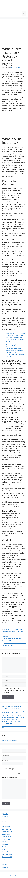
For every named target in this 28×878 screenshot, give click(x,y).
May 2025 (5, 816)
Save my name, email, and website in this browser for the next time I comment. (14, 690)
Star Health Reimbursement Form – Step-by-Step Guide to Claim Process (14, 345)
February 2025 (6, 824)
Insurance (7, 627)
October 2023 (6, 859)
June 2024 (5, 844)
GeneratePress (14, 875)
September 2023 (7, 862)
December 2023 (7, 854)
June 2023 (5, 867)
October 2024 (6, 834)
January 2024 (6, 852)
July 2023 (5, 864)
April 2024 (5, 849)
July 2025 (5, 814)
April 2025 (5, 819)
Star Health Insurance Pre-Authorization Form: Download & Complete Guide (16, 350)
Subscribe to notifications (9, 740)
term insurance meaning (11, 629)
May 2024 (5, 847)
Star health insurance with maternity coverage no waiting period (15, 339)
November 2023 (7, 857)
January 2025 (6, 826)
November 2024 (7, 831)
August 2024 (6, 839)
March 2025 (5, 821)
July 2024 (5, 842)
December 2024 (7, 829)
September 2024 (7, 837)
